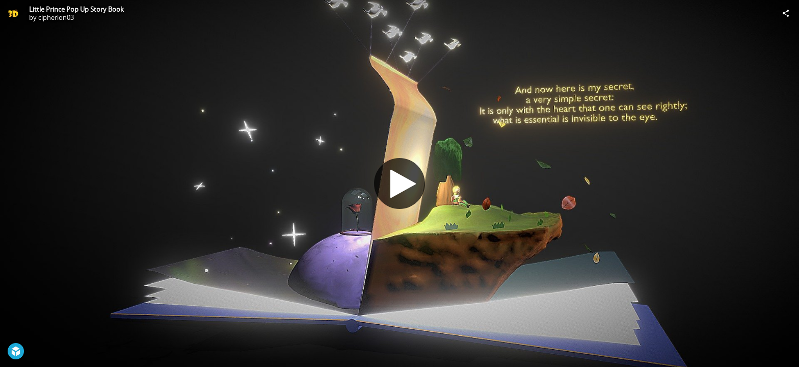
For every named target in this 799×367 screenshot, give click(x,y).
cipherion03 (56, 17)
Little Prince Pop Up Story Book (76, 9)
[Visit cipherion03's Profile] (13, 13)
